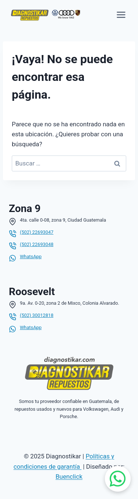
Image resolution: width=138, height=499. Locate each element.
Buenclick (69, 476)
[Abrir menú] (121, 14)
